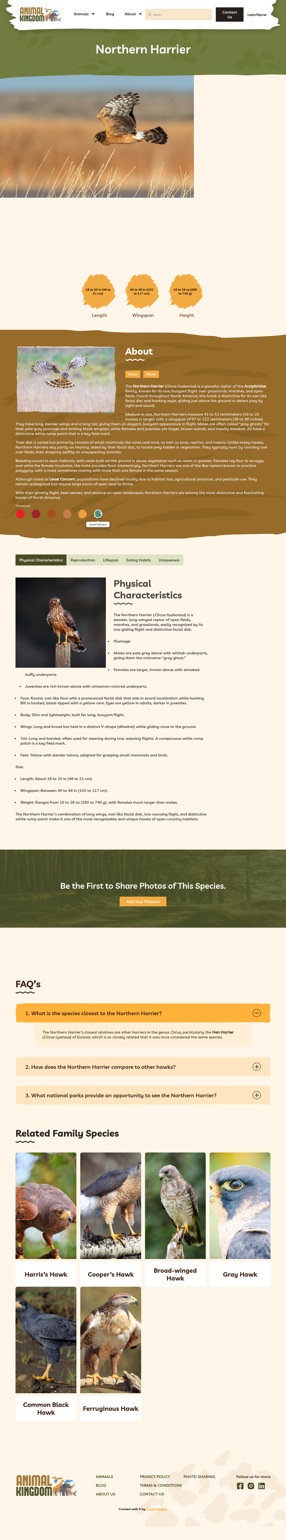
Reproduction (83, 560)
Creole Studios (156, 1509)
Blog (110, 13)
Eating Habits (138, 560)
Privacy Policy (155, 1476)
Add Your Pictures (143, 902)
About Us (105, 1494)
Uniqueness (169, 560)
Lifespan (110, 560)
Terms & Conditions (161, 1485)
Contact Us (229, 14)
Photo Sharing (199, 1476)
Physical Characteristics (41, 560)
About (130, 13)
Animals (81, 13)
